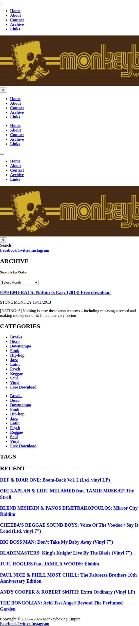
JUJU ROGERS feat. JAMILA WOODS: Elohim (49, 563)
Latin (14, 364)
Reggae (16, 373)
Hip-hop (17, 355)
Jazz (14, 360)
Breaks (16, 337)
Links (15, 29)
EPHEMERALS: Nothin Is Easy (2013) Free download (55, 292)
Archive (17, 24)
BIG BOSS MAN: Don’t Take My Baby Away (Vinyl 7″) (56, 542)
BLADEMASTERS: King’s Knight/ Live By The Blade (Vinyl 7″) (66, 553)
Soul (14, 378)
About (15, 15)
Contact (17, 20)
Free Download (23, 387)
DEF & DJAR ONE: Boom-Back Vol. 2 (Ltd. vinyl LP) (55, 480)
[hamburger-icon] (2, 3)
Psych (15, 369)
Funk (14, 350)
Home (15, 11)
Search (5, 245)
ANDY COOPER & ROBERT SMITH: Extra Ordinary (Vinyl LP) (67, 592)
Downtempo (20, 346)
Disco (14, 341)
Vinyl (14, 382)
